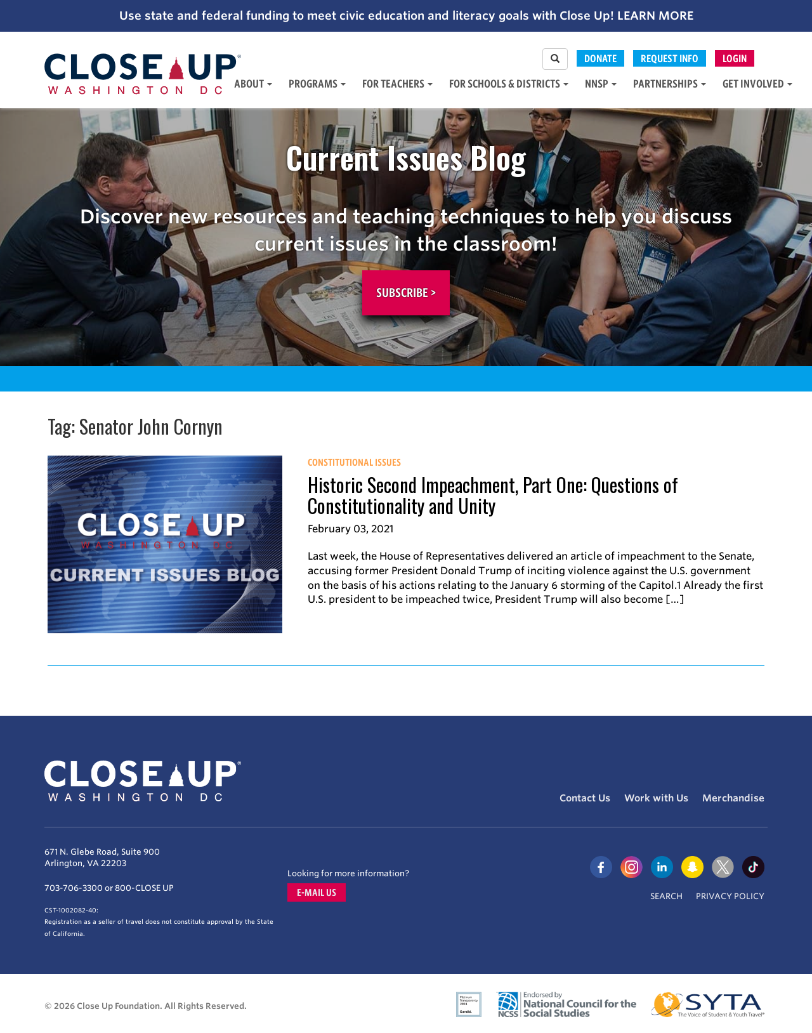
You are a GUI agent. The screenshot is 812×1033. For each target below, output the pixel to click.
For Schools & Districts (508, 83)
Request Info (669, 58)
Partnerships (669, 83)
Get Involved (757, 83)
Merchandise (733, 798)
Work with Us (656, 798)
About (253, 83)
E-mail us (316, 892)
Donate (600, 58)
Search (666, 896)
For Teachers (397, 83)
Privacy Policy (730, 896)
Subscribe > (406, 292)
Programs (317, 83)
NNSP (601, 83)
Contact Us (585, 798)
